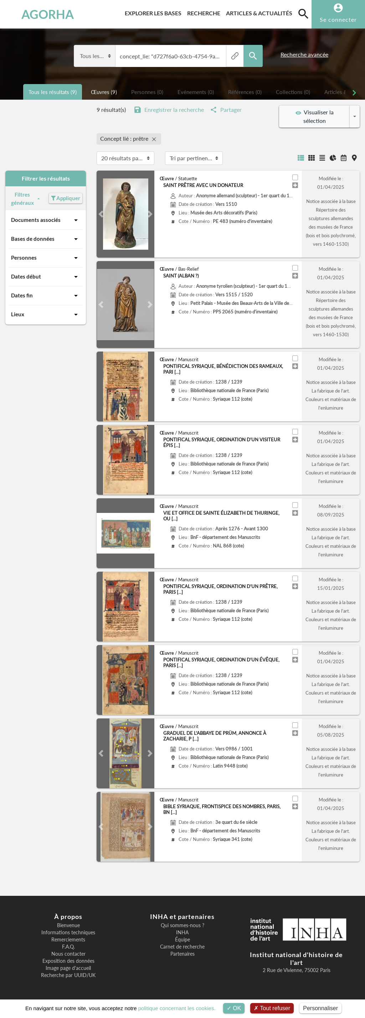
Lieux (45, 314)
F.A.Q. (68, 947)
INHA (182, 932)
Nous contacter (68, 954)
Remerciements (68, 939)
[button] (101, 214)
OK (234, 1008)
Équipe (182, 939)
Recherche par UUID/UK (68, 975)
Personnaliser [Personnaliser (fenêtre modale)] (320, 1008)
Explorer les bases (154, 11)
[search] (303, 13)
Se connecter (338, 19)
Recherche (205, 11)
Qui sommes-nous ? (182, 925)
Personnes (45, 258)
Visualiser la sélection (314, 116)
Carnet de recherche (182, 947)
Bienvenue (68, 925)
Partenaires (182, 954)
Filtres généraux (26, 198)
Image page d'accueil (68, 968)
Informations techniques (68, 932)
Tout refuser (272, 1008)
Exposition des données (68, 961)
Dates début (45, 276)
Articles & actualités (260, 11)
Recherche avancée (304, 54)
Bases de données (45, 239)
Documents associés (45, 220)
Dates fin (45, 295)
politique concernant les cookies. (177, 1008)
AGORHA (37, 14)
